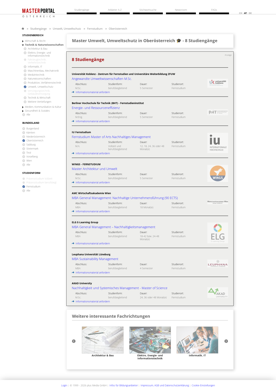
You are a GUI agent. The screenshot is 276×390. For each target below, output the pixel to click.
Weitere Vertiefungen (39, 101)
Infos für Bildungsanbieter (123, 385)
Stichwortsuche (147, 9)
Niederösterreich (35, 136)
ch (240, 13)
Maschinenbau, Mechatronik (43, 70)
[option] (102, 342)
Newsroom (181, 9)
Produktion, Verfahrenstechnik (44, 82)
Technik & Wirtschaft (39, 97)
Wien (29, 160)
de (250, 13)
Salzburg (31, 144)
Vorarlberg (32, 156)
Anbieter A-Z (115, 9)
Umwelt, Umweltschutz (67, 28)
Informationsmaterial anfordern (91, 92)
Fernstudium (95, 28)
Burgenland (32, 128)
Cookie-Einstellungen (203, 385)
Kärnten (30, 132)
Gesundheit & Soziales (37, 110)
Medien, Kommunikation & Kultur (43, 106)
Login (64, 385)
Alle (28, 114)
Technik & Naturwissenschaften (44, 44)
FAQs (214, 9)
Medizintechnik (36, 74)
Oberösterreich (118, 28)
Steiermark (32, 148)
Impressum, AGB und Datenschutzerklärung (165, 385)
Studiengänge (38, 28)
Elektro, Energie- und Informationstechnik (39, 54)
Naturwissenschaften (39, 78)
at (245, 13)
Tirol (28, 152)
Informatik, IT (35, 66)
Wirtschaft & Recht (35, 40)
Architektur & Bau (37, 48)
